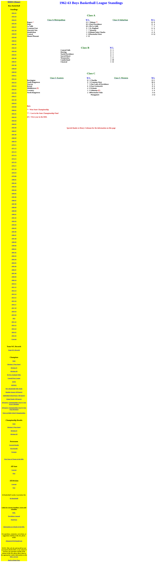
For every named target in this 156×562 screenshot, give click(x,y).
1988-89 (14, 207)
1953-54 (14, 86)
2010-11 (14, 284)
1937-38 (14, 30)
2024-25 (14, 332)
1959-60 (14, 107)
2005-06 (14, 266)
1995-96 (14, 231)
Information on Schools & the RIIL (14, 527)
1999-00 (14, 245)
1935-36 (14, 23)
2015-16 (14, 301)
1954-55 (14, 89)
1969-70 (14, 141)
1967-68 (14, 134)
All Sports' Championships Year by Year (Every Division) (14, 403)
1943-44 (14, 51)
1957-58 (14, 100)
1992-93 (14, 221)
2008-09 (14, 277)
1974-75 (14, 159)
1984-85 (14, 193)
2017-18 (14, 308)
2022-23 (14, 325)
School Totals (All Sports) (14, 399)
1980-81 (14, 179)
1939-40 (14, 37)
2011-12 (14, 287)
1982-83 (14, 186)
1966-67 (14, 131)
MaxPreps (14, 519)
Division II (14, 368)
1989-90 (14, 211)
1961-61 (14, 114)
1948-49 (14, 68)
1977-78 (14, 169)
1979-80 (14, 176)
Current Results (14, 445)
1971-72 (14, 148)
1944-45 (14, 55)
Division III (14, 371)
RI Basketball (14, 498)
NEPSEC (14, 385)
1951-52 (14, 79)
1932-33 (14, 13)
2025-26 (14, 336)
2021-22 (14, 322)
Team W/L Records (14, 350)
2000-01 (14, 249)
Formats (13, 452)
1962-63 (14, 117)
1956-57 (14, 96)
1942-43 (14, 48)
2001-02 (14, 252)
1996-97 (14, 235)
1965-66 (14, 127)
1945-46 (14, 58)
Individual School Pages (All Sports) (14, 395)
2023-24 (14, 329)
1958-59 (14, 103)
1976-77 (14, 166)
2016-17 (14, 304)
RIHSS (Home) (14, 2)
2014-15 (14, 297)
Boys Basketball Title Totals (14, 388)
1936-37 (14, 27)
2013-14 (14, 294)
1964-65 (14, 124)
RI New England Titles (14, 375)
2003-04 (14, 259)
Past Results (14, 448)
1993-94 (14, 225)
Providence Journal (14, 516)
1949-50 (14, 72)
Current (13, 339)
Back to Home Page (14, 560)
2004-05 (14, 263)
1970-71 (14, 145)
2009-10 (14, 280)
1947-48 (14, 65)
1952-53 (14, 82)
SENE (14, 382)
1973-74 (14, 155)
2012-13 (14, 290)
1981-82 (14, 183)
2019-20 (14, 315)
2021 (14, 318)
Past (14, 473)
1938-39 (14, 34)
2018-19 (14, 311)
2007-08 (14, 273)
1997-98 (14, 238)
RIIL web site (14, 557)
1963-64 (14, 120)
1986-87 (14, 200)
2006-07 (14, 270)
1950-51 (14, 75)
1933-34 (14, 16)
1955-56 (14, 93)
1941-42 (14, 44)
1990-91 (14, 214)
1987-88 (14, 204)
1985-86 (14, 197)
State (14, 361)
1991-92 (14, 218)
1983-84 (14, 190)
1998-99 (14, 242)
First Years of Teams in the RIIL (14, 459)
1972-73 (14, 152)
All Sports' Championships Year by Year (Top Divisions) (14, 408)
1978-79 (14, 172)
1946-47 (14, 61)
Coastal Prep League (14, 378)
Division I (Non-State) (14, 364)
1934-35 (14, 20)
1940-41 (14, 41)
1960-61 (14, 110)
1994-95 (14, 228)
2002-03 (14, 256)
